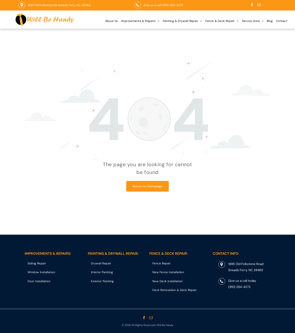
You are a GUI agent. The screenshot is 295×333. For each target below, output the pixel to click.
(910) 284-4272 (172, 5)
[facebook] (252, 5)
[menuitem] (112, 21)
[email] (259, 5)
